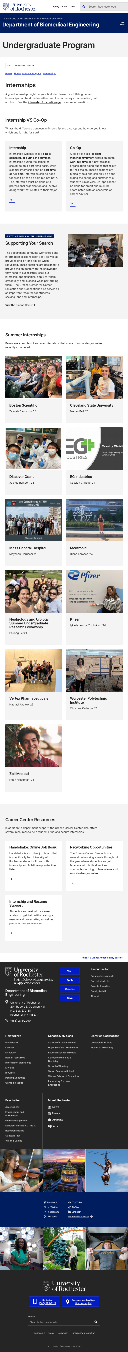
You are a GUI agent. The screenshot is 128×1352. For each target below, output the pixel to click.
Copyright (63, 1332)
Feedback (37, 1332)
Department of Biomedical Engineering (50, 24)
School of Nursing (58, 1066)
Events (54, 1113)
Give (72, 6)
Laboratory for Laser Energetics (59, 1083)
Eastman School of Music (62, 1052)
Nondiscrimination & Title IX (20, 1125)
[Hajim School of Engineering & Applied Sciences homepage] (29, 976)
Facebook (51, 1202)
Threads (50, 1216)
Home (8, 73)
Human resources (15, 1057)
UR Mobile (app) (14, 1082)
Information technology (18, 1062)
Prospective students (102, 976)
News (53, 1107)
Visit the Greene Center (20, 305)
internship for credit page (44, 102)
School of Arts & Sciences (62, 1042)
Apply (56, 6)
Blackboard (11, 1042)
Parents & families (100, 986)
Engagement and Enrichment (14, 1113)
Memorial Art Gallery (102, 1047)
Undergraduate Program (27, 73)
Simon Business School (61, 1071)
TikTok (73, 1207)
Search (31, 1316)
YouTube (75, 1202)
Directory (10, 1052)
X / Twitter (51, 1207)
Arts (53, 1126)
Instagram (51, 1211)
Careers (69, 989)
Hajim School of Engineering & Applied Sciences (33, 19)
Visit (64, 6)
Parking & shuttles (15, 1077)
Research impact (14, 1130)
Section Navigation (20, 65)
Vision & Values (13, 1140)
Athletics (55, 1120)
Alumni (94, 996)
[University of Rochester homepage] (19, 7)
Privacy (50, 1332)
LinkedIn (74, 1211)
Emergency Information (83, 1332)
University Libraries (101, 1042)
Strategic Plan (12, 1135)
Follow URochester (80, 1216)
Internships (49, 73)
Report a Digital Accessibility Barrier (102, 957)
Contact (9, 1047)
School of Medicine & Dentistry (59, 1059)
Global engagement (16, 1120)
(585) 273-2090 (20, 1020)
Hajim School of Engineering (63, 1047)
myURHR (10, 1072)
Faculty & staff (98, 991)
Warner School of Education (63, 1076)
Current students (100, 981)
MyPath (9, 1067)
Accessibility (12, 1107)
